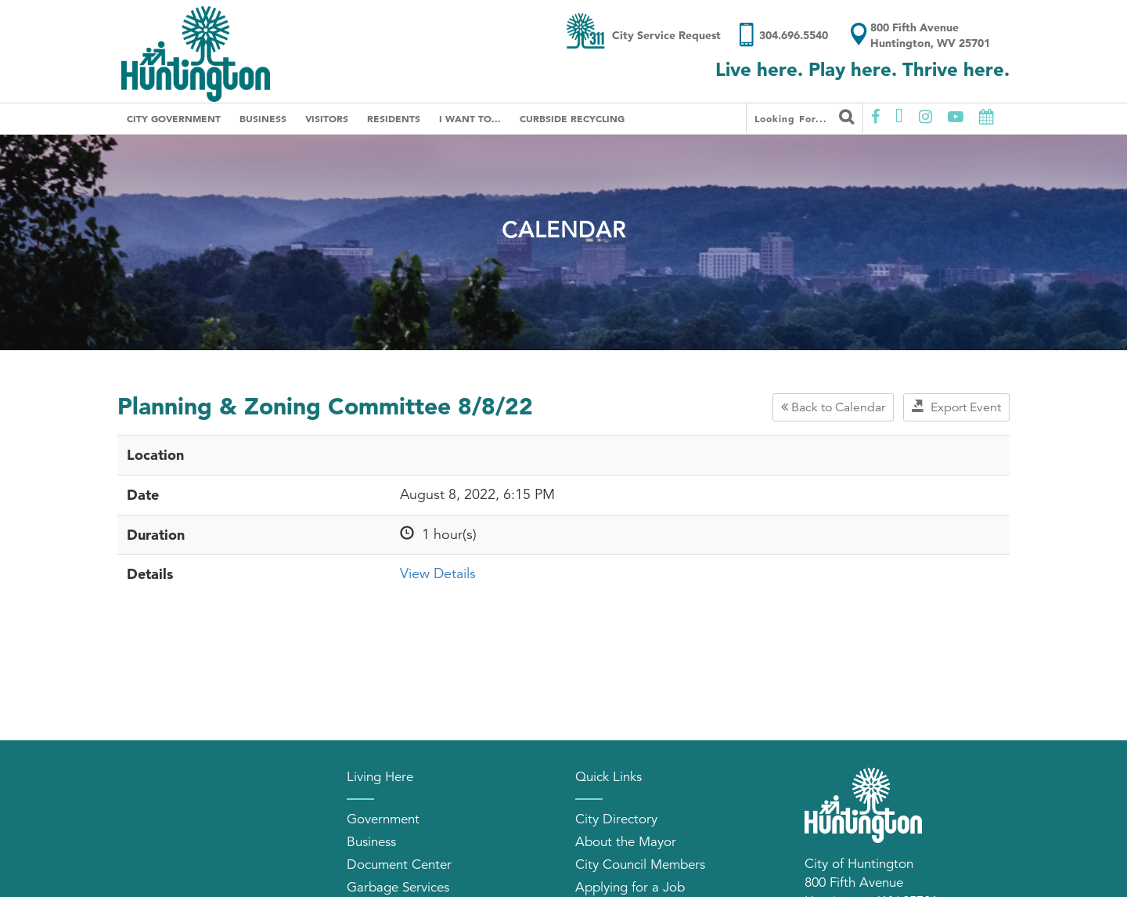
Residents (393, 118)
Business (262, 118)
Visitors (326, 118)
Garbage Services (398, 887)
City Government (174, 118)
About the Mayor (625, 842)
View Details (438, 573)
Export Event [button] (956, 407)
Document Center (399, 864)
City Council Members (640, 864)
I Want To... (470, 118)
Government (383, 819)
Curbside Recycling (572, 118)
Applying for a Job (630, 887)
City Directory (616, 819)
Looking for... (804, 117)
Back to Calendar (833, 407)
